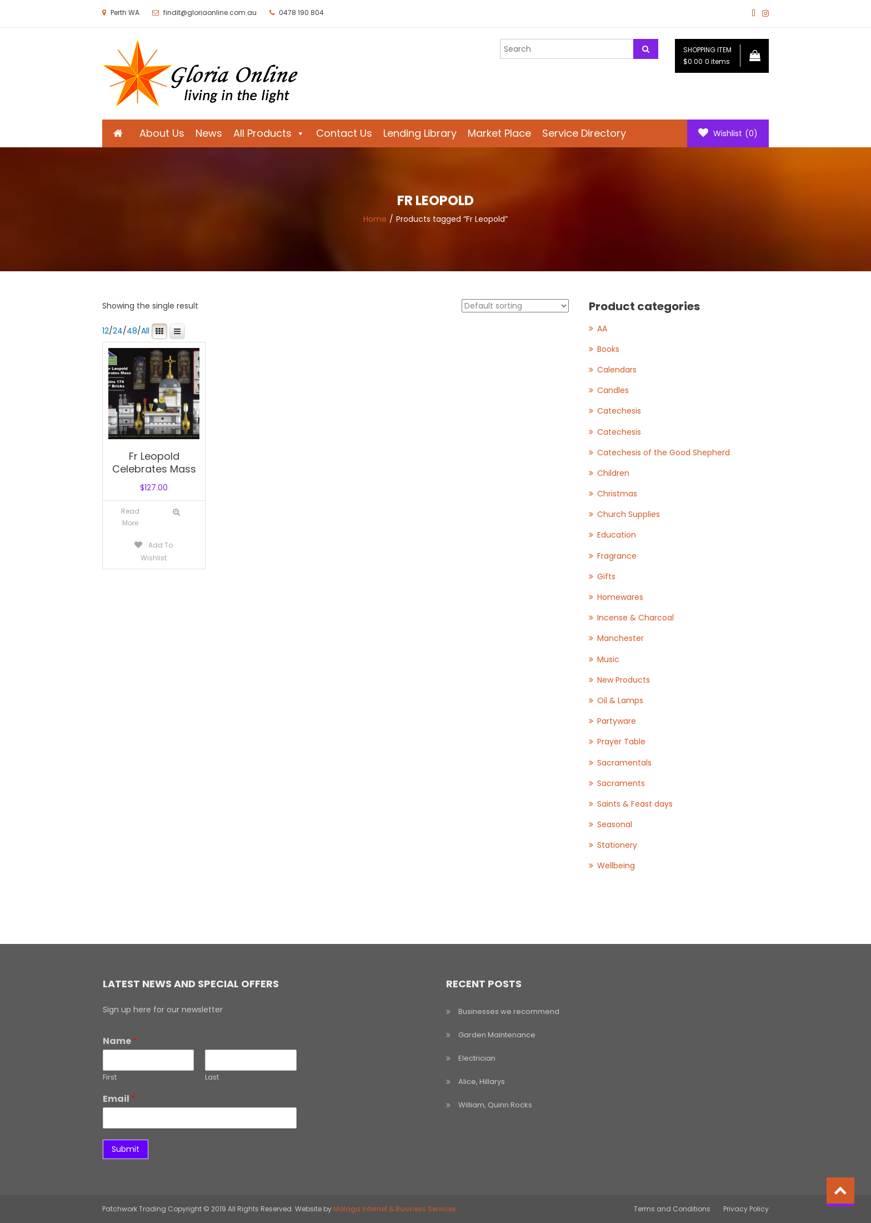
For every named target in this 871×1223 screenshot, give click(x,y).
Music (608, 659)
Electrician (476, 1058)
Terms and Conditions (672, 1209)
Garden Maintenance (496, 1035)
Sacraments (621, 783)
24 (118, 330)
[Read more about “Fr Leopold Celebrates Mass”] (130, 517)
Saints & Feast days (635, 803)
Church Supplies (628, 514)
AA (602, 328)
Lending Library (420, 133)
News (209, 133)
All (145, 330)
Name (120, 1041)
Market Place (499, 133)
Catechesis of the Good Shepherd (663, 452)
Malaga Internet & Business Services (394, 1209)
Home (375, 219)
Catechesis (619, 410)
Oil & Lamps (620, 700)
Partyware (616, 721)
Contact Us (344, 133)
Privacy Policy (746, 1209)
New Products (623, 679)
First (110, 1077)
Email (119, 1099)
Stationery (617, 845)
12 (105, 330)
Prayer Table (621, 741)
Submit (125, 1149)
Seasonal (614, 824)
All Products (269, 133)
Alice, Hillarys (481, 1081)
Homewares (620, 597)
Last (212, 1077)
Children (613, 473)
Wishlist (728, 133)
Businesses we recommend (508, 1011)
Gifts (606, 576)
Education (616, 534)
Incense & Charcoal (635, 617)
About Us (161, 133)
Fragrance (617, 555)
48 (132, 330)
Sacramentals (624, 762)
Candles (613, 390)
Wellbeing (616, 865)
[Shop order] (515, 305)
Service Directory (584, 133)
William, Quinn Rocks (495, 1105)
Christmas (617, 493)
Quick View (176, 512)
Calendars (617, 369)
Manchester (620, 638)
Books (608, 349)
